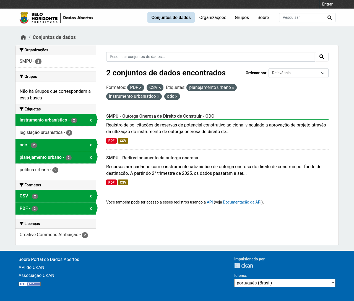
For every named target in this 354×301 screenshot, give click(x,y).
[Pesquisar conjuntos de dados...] (307, 17)
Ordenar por (256, 73)
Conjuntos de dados (171, 17)
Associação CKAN (36, 275)
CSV (123, 141)
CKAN (243, 265)
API (210, 202)
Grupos (242, 17)
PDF (111, 141)
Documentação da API (242, 202)
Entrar (327, 4)
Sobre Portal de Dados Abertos (49, 259)
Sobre (263, 17)
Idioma (240, 275)
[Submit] (329, 17)
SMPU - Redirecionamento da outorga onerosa (152, 157)
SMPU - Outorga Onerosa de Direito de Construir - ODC (160, 116)
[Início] (23, 37)
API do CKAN (31, 267)
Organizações (213, 17)
